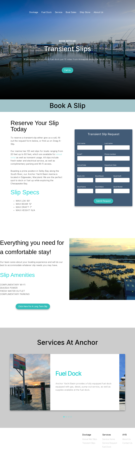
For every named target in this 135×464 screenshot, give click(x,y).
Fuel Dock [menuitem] (46, 12)
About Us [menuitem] (98, 12)
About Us (126, 439)
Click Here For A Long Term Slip (32, 306)
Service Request (108, 443)
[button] (64, 416)
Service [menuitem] (58, 12)
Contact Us (127, 443)
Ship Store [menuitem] (85, 12)
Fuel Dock (105, 446)
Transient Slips (87, 443)
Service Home (107, 439)
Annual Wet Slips (88, 439)
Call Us (67, 70)
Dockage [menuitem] (33, 12)
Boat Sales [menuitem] (71, 12)
